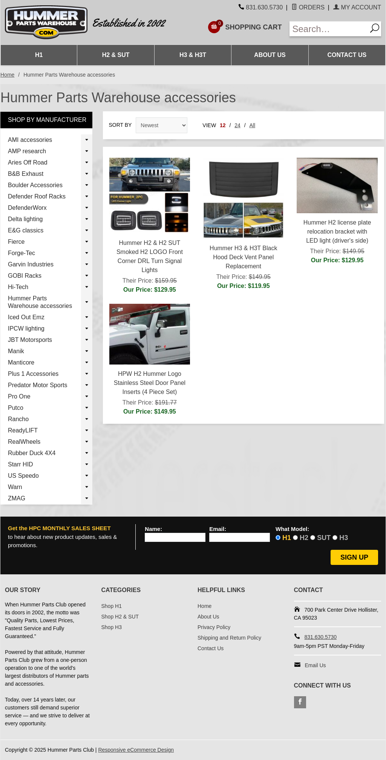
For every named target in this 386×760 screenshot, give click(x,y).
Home (7, 75)
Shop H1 (111, 606)
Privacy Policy (214, 627)
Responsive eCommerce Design (136, 750)
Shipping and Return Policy (229, 638)
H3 (343, 538)
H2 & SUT (116, 55)
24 (237, 125)
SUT (324, 538)
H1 (39, 55)
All (253, 125)
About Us (270, 55)
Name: (153, 529)
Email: (217, 529)
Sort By (120, 125)
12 (223, 125)
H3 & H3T (192, 55)
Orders (308, 7)
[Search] (374, 29)
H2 (304, 538)
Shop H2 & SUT (120, 617)
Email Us (315, 665)
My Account (357, 7)
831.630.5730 (264, 7)
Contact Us (346, 55)
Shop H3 (111, 627)
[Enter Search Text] (329, 29)
